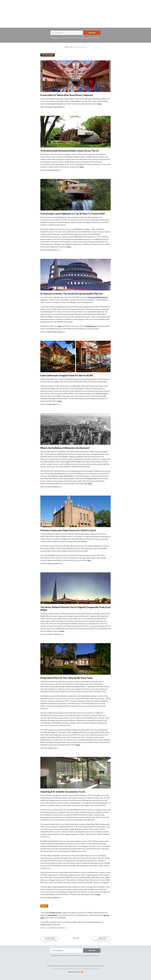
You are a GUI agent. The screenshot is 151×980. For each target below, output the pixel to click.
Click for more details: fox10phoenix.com (51, 634)
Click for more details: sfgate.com (49, 404)
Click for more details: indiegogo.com (50, 897)
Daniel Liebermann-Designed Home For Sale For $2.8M (66, 375)
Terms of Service (91, 968)
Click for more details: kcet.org (48, 748)
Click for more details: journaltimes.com (51, 563)
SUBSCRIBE (91, 33)
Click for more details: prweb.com (49, 250)
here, (60, 326)
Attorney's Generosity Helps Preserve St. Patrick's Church (68, 530)
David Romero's (91, 326)
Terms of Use (68, 966)
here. (100, 104)
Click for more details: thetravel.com (50, 170)
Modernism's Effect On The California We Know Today (66, 678)
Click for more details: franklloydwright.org (51, 107)
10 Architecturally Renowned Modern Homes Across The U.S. (69, 150)
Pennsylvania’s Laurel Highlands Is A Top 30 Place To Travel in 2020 (72, 213)
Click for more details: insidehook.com (50, 487)
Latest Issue (95, 4)
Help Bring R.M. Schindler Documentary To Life (62, 791)
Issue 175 (75, 47)
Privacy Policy (77, 966)
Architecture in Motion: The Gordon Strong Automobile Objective (71, 293)
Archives (104, 4)
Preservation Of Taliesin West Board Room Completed (66, 95)
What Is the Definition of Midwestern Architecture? (65, 448)
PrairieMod (52, 915)
